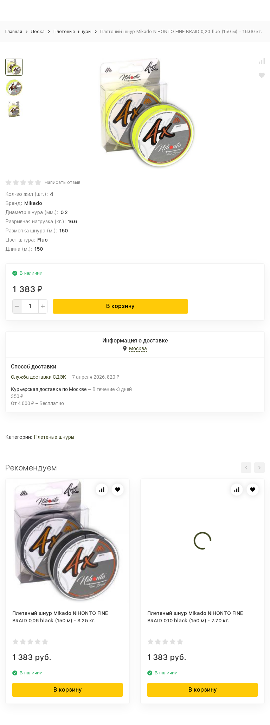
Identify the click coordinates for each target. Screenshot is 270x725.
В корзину (120, 306)
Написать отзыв (63, 182)
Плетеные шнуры (72, 31)
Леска (38, 31)
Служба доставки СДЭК (38, 377)
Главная (13, 31)
